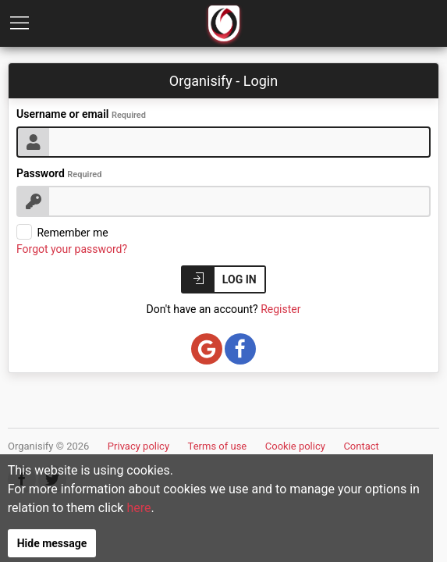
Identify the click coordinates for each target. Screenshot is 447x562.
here (196, 517)
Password (58, 173)
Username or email (81, 114)
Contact (360, 446)
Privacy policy (138, 446)
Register (280, 309)
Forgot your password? (71, 249)
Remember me (62, 232)
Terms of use (217, 446)
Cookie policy (295, 446)
